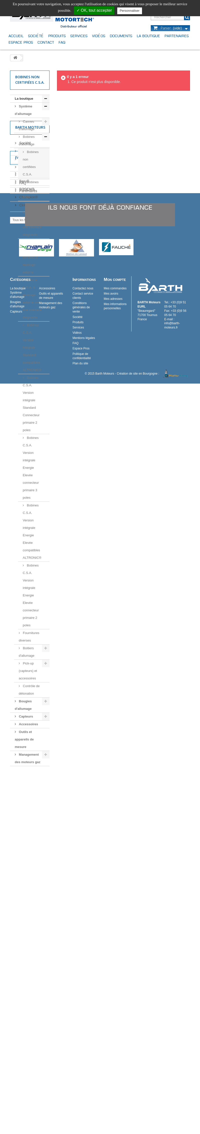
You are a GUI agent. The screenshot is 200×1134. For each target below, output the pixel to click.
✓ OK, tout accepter (94, 10)
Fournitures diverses (29, 636)
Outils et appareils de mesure (24, 739)
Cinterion (25, 905)
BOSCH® (26, 889)
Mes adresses (113, 1049)
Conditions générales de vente (81, 1058)
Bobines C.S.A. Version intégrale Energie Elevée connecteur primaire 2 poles (31, 595)
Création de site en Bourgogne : (153, 1124)
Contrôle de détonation (29, 689)
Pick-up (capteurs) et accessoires (28, 670)
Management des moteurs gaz (27, 758)
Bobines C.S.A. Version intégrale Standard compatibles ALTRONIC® (32, 347)
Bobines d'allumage (27, 140)
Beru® (23, 882)
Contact (46, 42)
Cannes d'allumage (26, 125)
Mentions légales (32, 826)
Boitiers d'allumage (26, 651)
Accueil (16, 35)
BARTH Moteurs (31, 874)
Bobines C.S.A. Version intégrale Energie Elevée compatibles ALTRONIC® (32, 531)
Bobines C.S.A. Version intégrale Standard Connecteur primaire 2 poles (31, 404)
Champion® (28, 897)
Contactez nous (82, 1039)
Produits (57, 35)
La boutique (148, 35)
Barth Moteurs (30, 780)
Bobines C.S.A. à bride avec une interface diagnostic (32, 220)
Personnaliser (130, 10)
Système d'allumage (23, 110)
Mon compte (115, 1030)
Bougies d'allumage (23, 705)
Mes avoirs (111, 1044)
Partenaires (176, 35)
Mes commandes (115, 1039)
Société (36, 35)
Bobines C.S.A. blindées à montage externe (31, 257)
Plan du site (80, 1114)
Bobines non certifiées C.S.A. (31, 163)
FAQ (61, 42)
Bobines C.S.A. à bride (31, 189)
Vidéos (98, 35)
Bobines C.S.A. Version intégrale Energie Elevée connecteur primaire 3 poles (31, 467)
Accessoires (28, 724)
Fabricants (25, 859)
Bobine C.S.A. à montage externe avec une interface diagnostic (32, 298)
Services (79, 35)
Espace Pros (20, 42)
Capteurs (25, 716)
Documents (121, 35)
